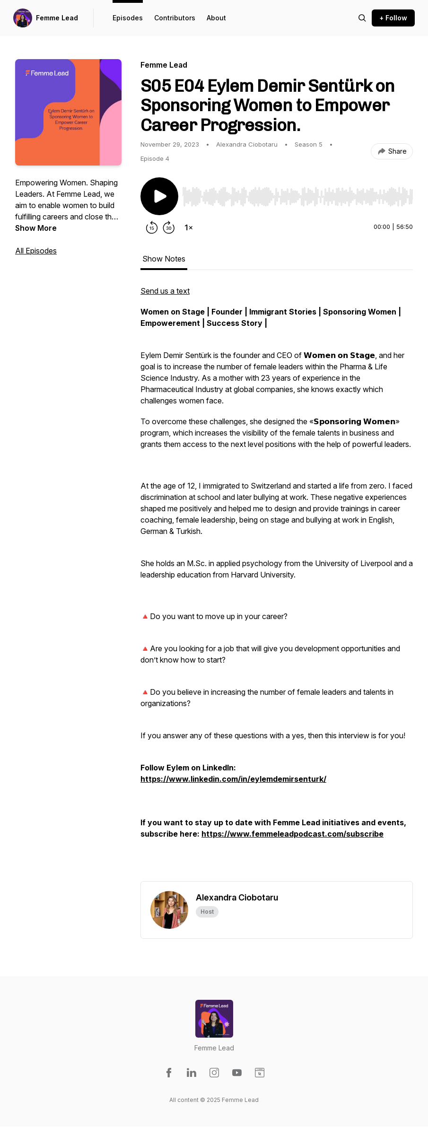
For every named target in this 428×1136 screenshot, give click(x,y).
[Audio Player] (297, 194)
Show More (36, 228)
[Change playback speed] (188, 227)
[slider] (297, 197)
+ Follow (393, 18)
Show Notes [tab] (163, 258)
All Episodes (36, 250)
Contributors (174, 18)
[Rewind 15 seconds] (151, 227)
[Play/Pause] (159, 196)
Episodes (128, 18)
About (216, 18)
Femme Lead (57, 18)
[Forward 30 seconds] (168, 227)
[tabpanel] (276, 583)
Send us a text (165, 291)
